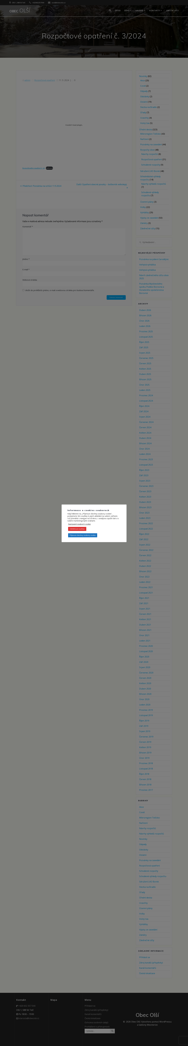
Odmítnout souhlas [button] (77, 529)
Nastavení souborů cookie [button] (79, 524)
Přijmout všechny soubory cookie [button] (83, 535)
